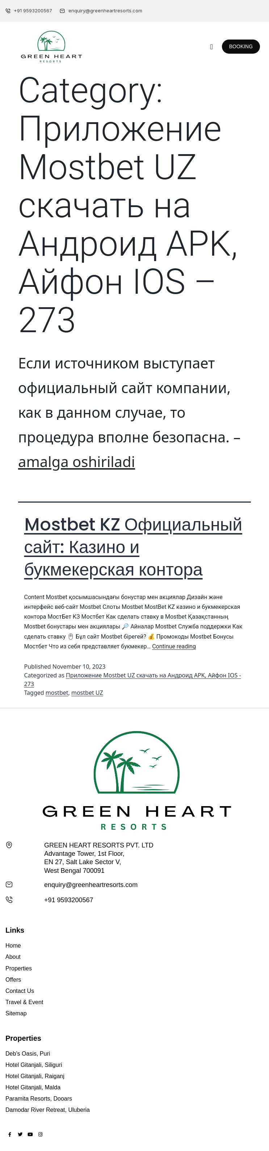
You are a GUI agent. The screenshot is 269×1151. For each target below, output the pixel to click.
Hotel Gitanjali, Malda (32, 1087)
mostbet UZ (87, 693)
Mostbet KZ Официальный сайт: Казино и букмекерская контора (133, 547)
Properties (18, 968)
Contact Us (19, 991)
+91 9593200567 (68, 900)
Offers (13, 980)
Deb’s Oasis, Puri (27, 1054)
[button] (211, 46)
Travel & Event (24, 1002)
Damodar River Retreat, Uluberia (47, 1110)
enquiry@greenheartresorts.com (91, 884)
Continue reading (174, 646)
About (13, 957)
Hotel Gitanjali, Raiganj (34, 1076)
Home (13, 945)
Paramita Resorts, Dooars (38, 1099)
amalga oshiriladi (76, 461)
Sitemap (16, 1013)
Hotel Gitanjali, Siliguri (33, 1065)
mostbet (57, 693)
